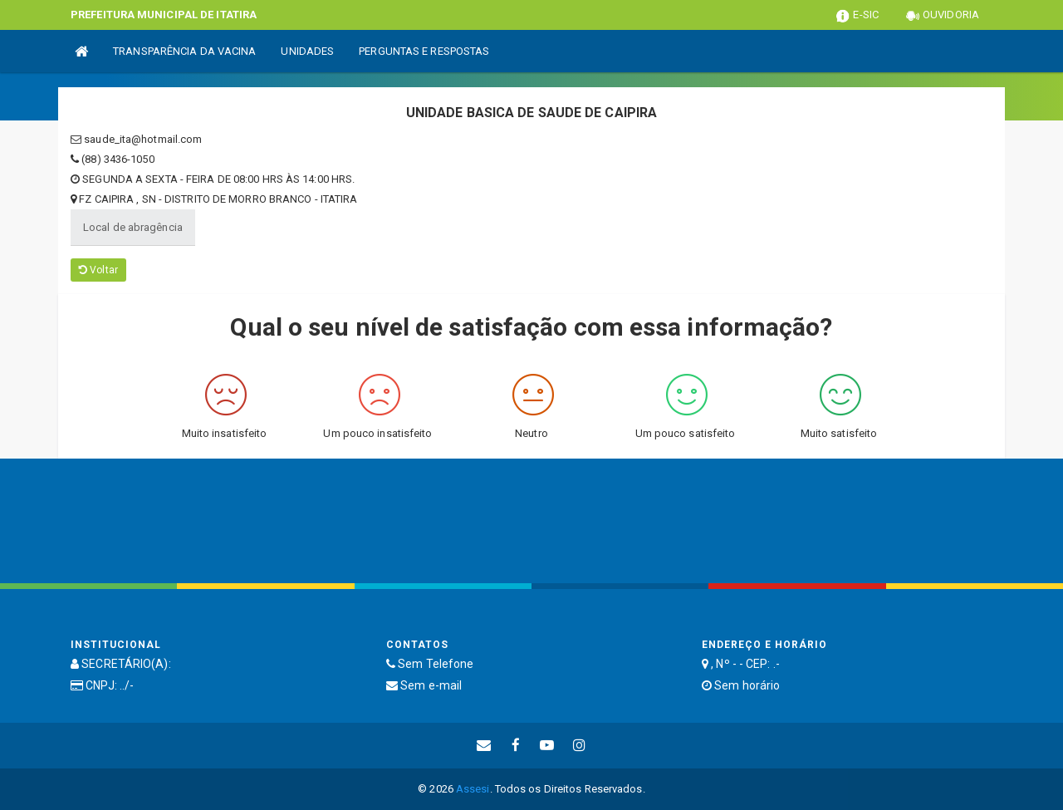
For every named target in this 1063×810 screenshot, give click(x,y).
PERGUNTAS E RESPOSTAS (424, 51)
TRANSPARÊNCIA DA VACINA (184, 51)
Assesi (473, 789)
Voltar (98, 270)
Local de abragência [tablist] (133, 227)
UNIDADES (307, 51)
